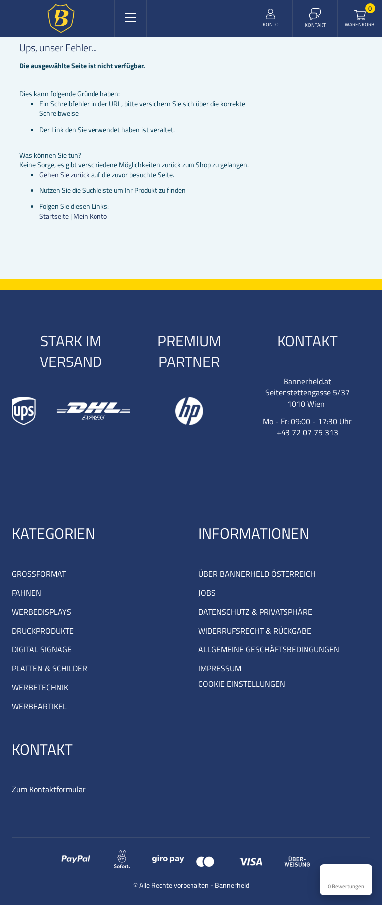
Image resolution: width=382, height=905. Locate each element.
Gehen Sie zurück (64, 174)
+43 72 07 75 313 (307, 432)
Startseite (54, 216)
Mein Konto (90, 216)
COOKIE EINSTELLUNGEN (241, 684)
